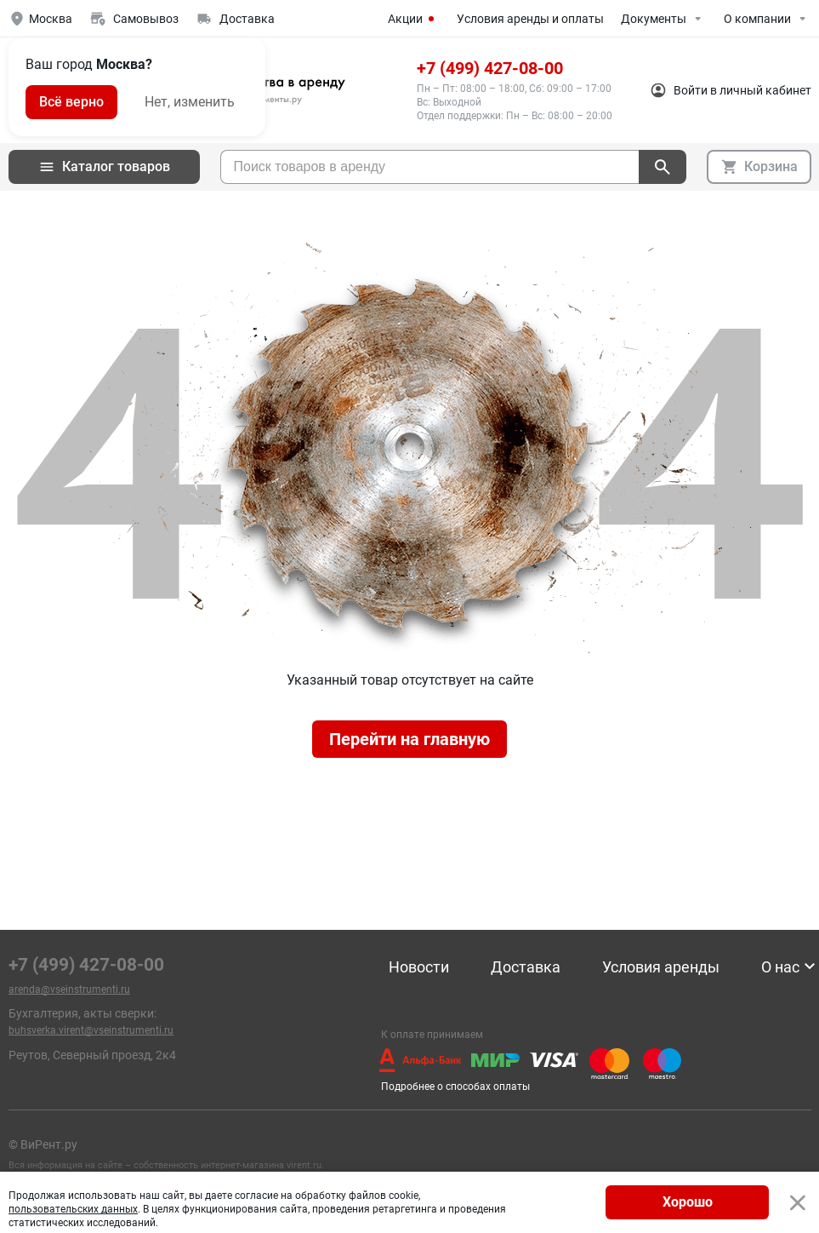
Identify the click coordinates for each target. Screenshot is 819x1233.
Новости (419, 967)
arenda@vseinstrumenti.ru (69, 989)
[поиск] (662, 167)
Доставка (525, 967)
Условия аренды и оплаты (530, 19)
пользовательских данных (73, 1209)
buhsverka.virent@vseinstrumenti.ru (91, 1030)
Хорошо (688, 1202)
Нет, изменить (190, 102)
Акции (414, 18)
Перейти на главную (409, 739)
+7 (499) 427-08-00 (490, 68)
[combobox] (429, 167)
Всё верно (71, 102)
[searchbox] (430, 167)
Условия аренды (660, 967)
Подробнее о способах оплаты (455, 1086)
